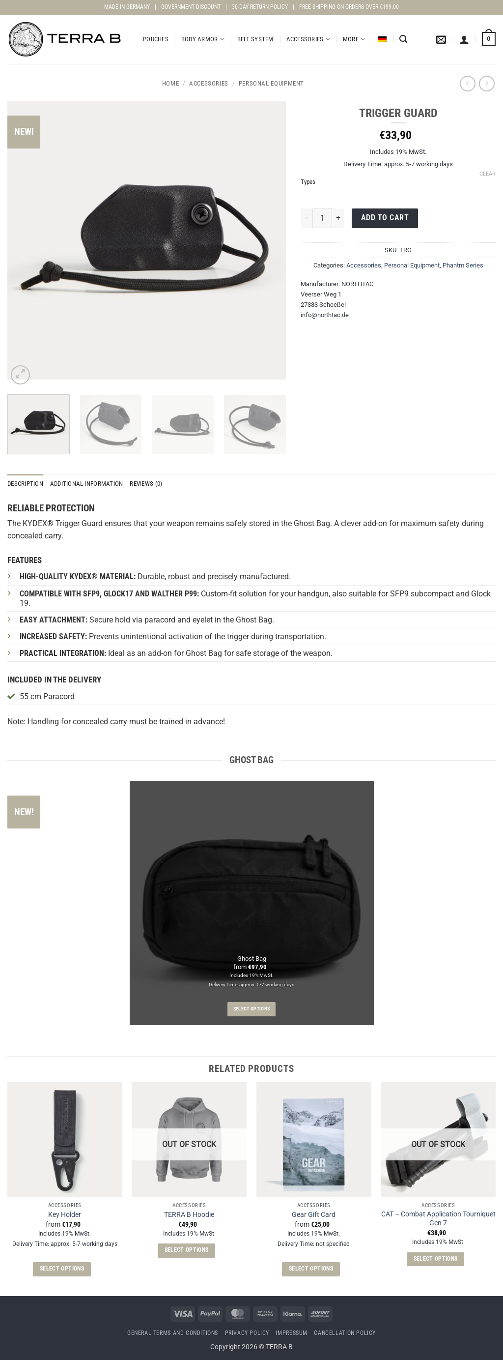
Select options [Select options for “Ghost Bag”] (251, 1008)
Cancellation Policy (345, 1333)
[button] (403, 39)
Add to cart (385, 217)
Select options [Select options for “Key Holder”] (62, 1268)
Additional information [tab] (86, 483)
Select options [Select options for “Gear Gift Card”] (311, 1268)
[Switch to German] (382, 39)
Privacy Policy (247, 1333)
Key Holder (64, 1215)
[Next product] (467, 83)
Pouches (155, 39)
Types (308, 181)
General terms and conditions (172, 1333)
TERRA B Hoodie (189, 1215)
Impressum (291, 1333)
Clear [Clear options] (487, 174)
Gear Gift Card (313, 1215)
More (354, 39)
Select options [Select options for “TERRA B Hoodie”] (187, 1249)
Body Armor (202, 39)
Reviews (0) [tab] (146, 483)
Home (170, 83)
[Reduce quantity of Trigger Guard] (306, 218)
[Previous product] (486, 83)
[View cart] (489, 39)
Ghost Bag (251, 958)
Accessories (308, 39)
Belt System (255, 39)
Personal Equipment (272, 83)
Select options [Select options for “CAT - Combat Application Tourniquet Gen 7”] (436, 1258)
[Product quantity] (322, 218)
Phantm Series (463, 265)
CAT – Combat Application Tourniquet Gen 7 (438, 1219)
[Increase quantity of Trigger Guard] (338, 218)
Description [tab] (25, 483)
